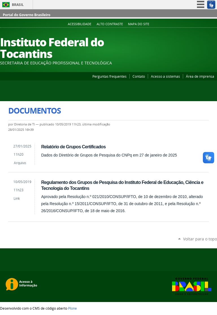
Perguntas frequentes (109, 76)
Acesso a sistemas (165, 76)
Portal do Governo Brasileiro (26, 14)
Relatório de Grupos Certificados (73, 146)
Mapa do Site (138, 24)
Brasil (18, 4)
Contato (139, 76)
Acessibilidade (79, 24)
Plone (72, 308)
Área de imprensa (200, 76)
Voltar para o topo (200, 239)
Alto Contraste (110, 24)
